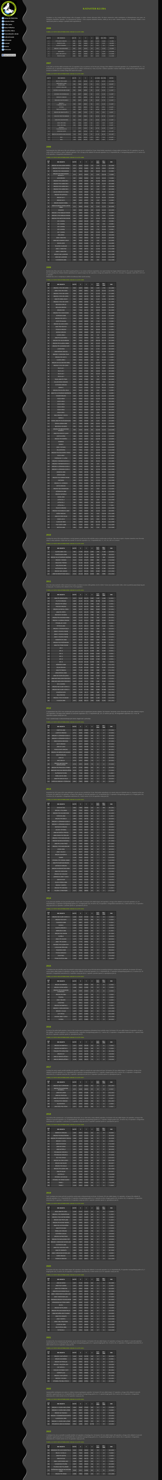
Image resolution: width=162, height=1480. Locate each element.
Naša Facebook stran (9, 55)
